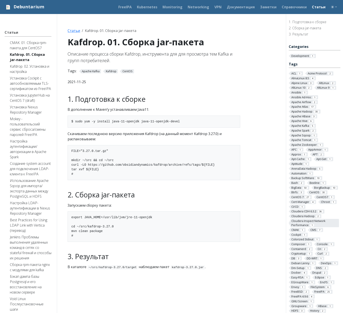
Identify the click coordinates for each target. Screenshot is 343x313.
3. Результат (298, 34)
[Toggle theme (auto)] (334, 7)
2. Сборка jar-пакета (305, 28)
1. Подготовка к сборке (307, 21)
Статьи (74, 30)
